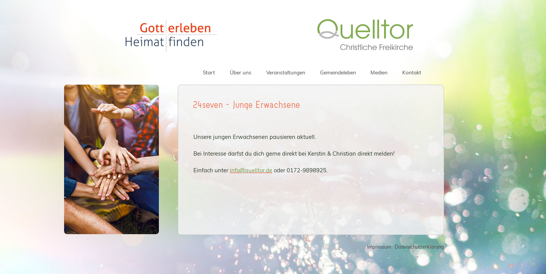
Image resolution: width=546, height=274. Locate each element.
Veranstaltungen (285, 72)
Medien (379, 72)
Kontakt (411, 72)
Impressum (379, 247)
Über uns (240, 72)
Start (209, 72)
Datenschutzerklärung (419, 247)
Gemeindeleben (338, 72)
